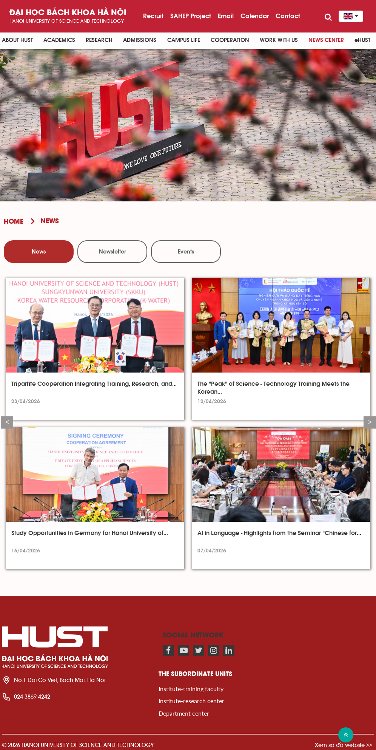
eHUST (362, 40)
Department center (184, 713)
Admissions (139, 40)
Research (99, 40)
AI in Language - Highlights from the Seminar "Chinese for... (279, 533)
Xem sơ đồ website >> (343, 744)
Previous (7, 422)
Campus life (183, 40)
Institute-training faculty (191, 688)
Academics (59, 40)
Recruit (153, 16)
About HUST (17, 40)
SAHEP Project (190, 16)
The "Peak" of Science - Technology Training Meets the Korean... (273, 387)
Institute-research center (191, 700)
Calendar (254, 16)
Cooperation (230, 40)
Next (370, 422)
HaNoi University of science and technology (66, 21)
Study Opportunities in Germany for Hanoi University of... (89, 533)
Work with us (279, 40)
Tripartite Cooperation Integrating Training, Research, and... (94, 384)
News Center (326, 40)
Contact (288, 16)
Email (226, 16)
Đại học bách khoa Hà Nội (67, 13)
